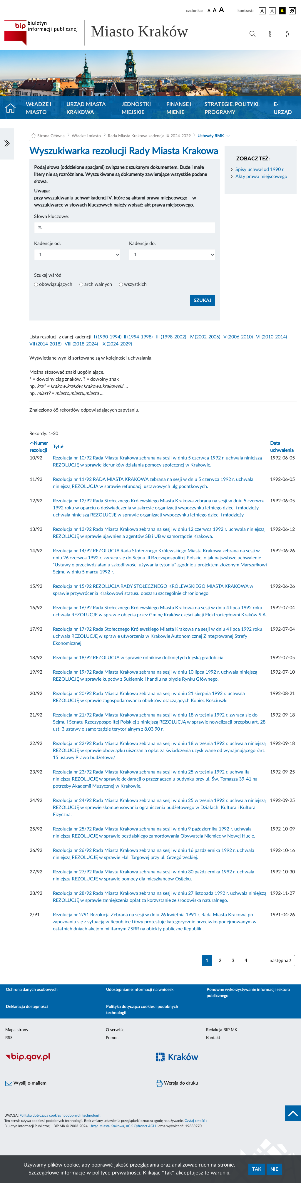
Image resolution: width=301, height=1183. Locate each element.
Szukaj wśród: (48, 275)
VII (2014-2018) (45, 344)
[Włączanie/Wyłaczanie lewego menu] (7, 144)
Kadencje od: (47, 243)
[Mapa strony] (271, 35)
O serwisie (115, 1030)
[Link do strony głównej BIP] (104, 33)
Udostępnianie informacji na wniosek (139, 990)
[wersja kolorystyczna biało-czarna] (272, 10)
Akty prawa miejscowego (261, 176)
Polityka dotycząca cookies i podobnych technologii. (60, 1115)
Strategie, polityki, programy (232, 108)
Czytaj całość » (196, 1120)
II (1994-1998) (138, 337)
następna (280, 960)
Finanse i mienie (178, 108)
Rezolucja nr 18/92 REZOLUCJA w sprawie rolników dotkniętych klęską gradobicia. (139, 657)
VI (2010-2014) (271, 337)
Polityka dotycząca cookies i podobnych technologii (142, 1010)
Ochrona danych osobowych (32, 990)
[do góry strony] (293, 1113)
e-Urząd (283, 108)
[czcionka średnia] (214, 11)
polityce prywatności (116, 1173)
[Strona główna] (12, 109)
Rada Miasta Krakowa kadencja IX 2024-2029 (149, 136)
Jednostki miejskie (136, 108)
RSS (9, 1038)
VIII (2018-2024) (81, 344)
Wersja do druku (177, 1083)
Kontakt (213, 1038)
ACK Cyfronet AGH (141, 1126)
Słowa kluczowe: (51, 216)
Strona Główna (51, 136)
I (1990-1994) (107, 337)
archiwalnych (98, 284)
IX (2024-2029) (116, 344)
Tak (256, 1169)
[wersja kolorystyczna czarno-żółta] (282, 10)
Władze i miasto (38, 108)
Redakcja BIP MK (221, 1030)
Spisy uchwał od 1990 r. (260, 169)
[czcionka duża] (227, 10)
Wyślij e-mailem (25, 1083)
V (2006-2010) (238, 337)
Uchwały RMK (211, 136)
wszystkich (135, 284)
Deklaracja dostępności (27, 1007)
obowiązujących (55, 284)
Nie (274, 1169)
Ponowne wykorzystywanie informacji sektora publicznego (248, 993)
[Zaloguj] (288, 35)
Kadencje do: (142, 243)
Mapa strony (16, 1030)
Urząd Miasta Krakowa (86, 108)
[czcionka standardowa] (209, 10)
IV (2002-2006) (205, 337)
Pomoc (112, 1038)
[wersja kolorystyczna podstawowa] (262, 10)
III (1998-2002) (171, 337)
